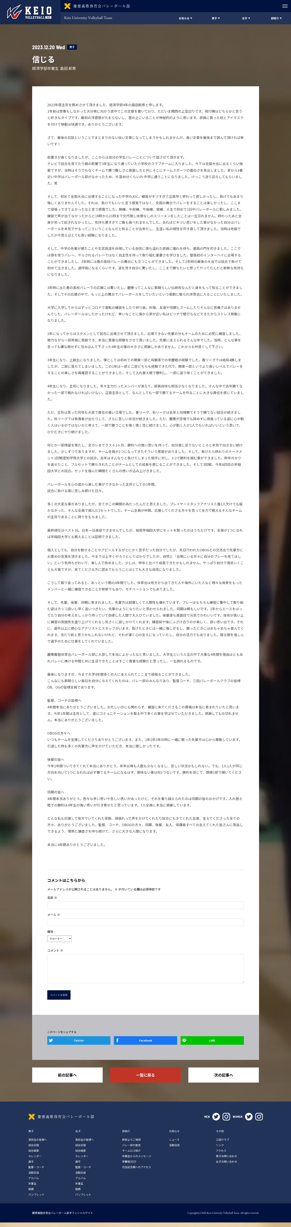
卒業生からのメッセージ (136, 1160)
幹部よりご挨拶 (131, 1144)
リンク (220, 1149)
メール (53, 914)
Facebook (145, 1045)
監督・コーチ (36, 1171)
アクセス (221, 1155)
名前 (52, 897)
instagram (226, 1121)
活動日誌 (33, 1177)
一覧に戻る (145, 1079)
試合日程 (33, 1149)
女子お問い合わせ (226, 1166)
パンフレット (36, 1199)
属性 (50, 931)
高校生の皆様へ (37, 1144)
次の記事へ (223, 1079)
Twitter (79, 1045)
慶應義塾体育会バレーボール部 (61, 1121)
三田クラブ (222, 1144)
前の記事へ (67, 1079)
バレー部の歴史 (131, 1149)
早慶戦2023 (129, 1166)
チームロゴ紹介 (131, 1155)
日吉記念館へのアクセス (136, 1171)
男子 (72, 47)
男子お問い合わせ (226, 1160)
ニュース (174, 1144)
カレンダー (35, 1160)
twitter (216, 1121)
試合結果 (33, 1155)
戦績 (31, 1193)
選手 (31, 1166)
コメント (55, 950)
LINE (212, 1045)
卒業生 (32, 1188)
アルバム (33, 1182)
